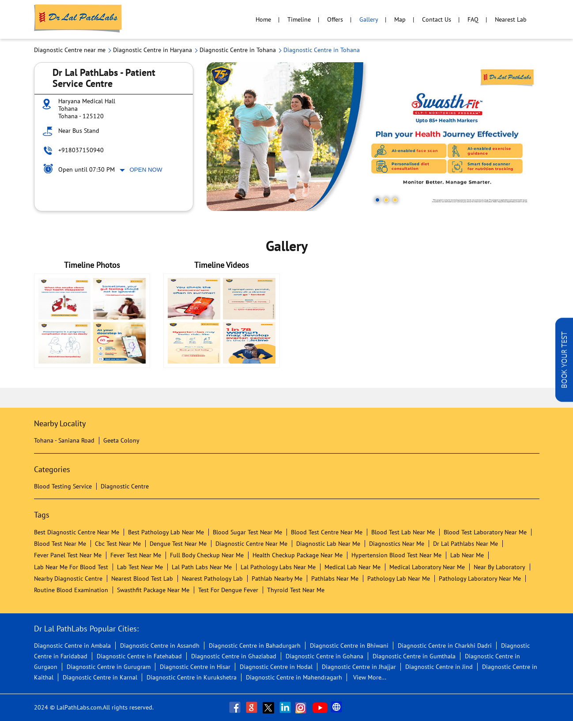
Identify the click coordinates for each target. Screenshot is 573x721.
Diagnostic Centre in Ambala (72, 646)
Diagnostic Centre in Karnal (100, 677)
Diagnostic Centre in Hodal (276, 667)
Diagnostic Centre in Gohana (324, 656)
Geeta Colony (121, 440)
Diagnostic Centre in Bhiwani (349, 646)
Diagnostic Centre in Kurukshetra (192, 677)
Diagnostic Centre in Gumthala (414, 656)
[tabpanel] (373, 136)
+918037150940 (81, 150)
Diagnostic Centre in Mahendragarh (294, 677)
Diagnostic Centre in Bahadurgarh (255, 646)
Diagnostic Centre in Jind (439, 667)
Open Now (146, 169)
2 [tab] (386, 200)
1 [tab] (377, 200)
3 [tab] (395, 200)
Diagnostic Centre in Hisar (195, 667)
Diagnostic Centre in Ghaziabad (233, 656)
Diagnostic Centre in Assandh (160, 646)
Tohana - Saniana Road (64, 440)
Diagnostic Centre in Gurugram (109, 667)
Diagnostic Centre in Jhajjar (359, 667)
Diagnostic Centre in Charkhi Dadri (445, 646)
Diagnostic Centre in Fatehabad (139, 656)
